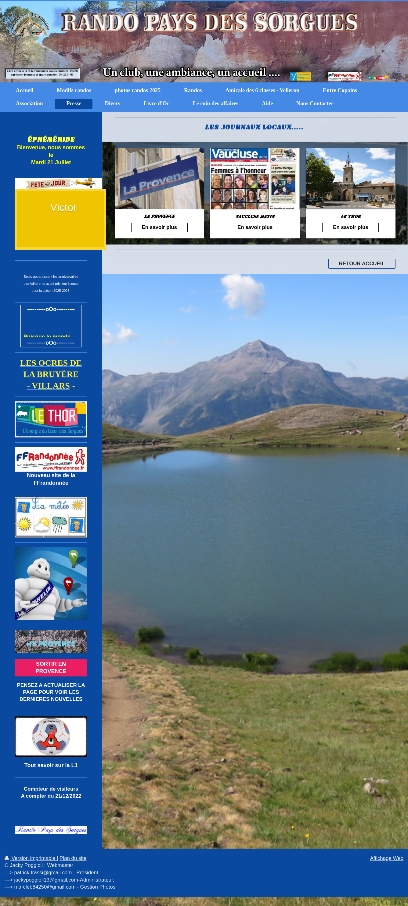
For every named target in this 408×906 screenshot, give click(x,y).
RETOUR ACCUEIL (362, 263)
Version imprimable (31, 858)
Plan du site (73, 858)
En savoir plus (159, 227)
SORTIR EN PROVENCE (51, 667)
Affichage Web (386, 858)
